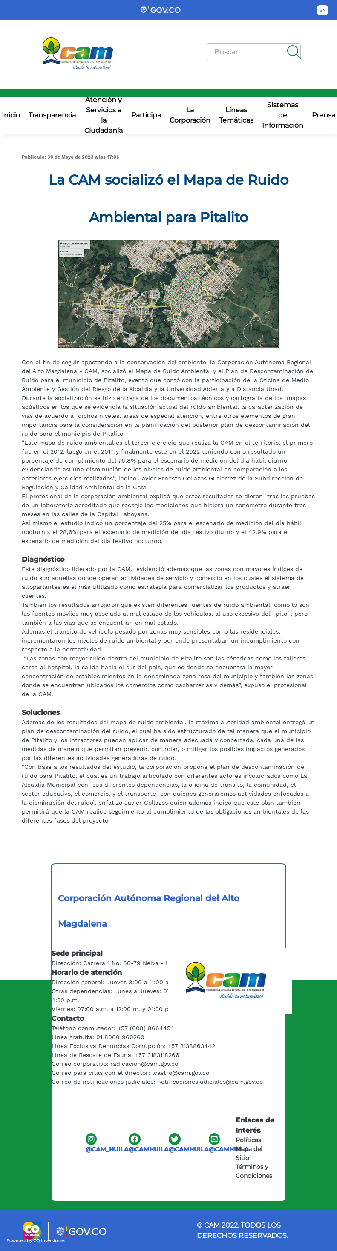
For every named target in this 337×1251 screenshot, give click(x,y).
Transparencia (52, 115)
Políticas (248, 1140)
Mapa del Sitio (249, 1153)
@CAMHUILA (149, 1143)
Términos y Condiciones (254, 1171)
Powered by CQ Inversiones (35, 1240)
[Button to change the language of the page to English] (322, 10)
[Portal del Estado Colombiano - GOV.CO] (161, 10)
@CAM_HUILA (107, 1143)
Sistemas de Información (282, 115)
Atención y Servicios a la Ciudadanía (103, 115)
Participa (146, 115)
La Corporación (190, 115)
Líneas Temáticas (236, 115)
